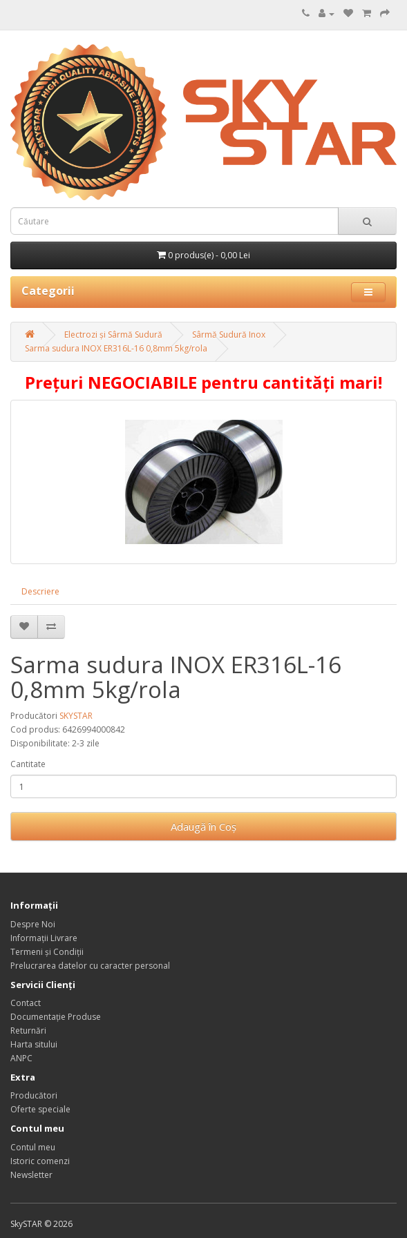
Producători (33, 1095)
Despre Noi (32, 924)
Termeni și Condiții (47, 952)
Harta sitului (33, 1044)
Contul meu (32, 1147)
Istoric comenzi (40, 1161)
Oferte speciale (40, 1109)
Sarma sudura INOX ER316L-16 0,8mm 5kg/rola (116, 348)
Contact (25, 1003)
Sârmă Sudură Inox (228, 334)
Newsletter (31, 1175)
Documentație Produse (55, 1017)
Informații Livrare (43, 938)
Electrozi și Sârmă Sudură (113, 334)
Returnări (28, 1030)
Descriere (40, 591)
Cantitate (28, 764)
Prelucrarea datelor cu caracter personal (90, 965)
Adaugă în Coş (203, 826)
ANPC (21, 1058)
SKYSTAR (76, 716)
